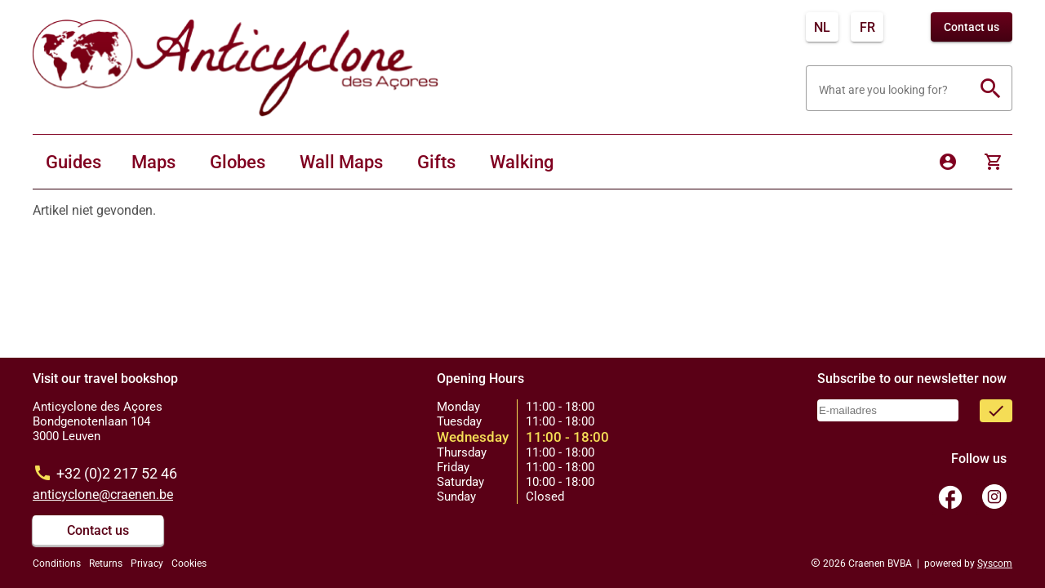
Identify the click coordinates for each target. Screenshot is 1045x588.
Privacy (147, 563)
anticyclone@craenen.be (103, 494)
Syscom (994, 563)
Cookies (189, 563)
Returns (105, 563)
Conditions (57, 563)
